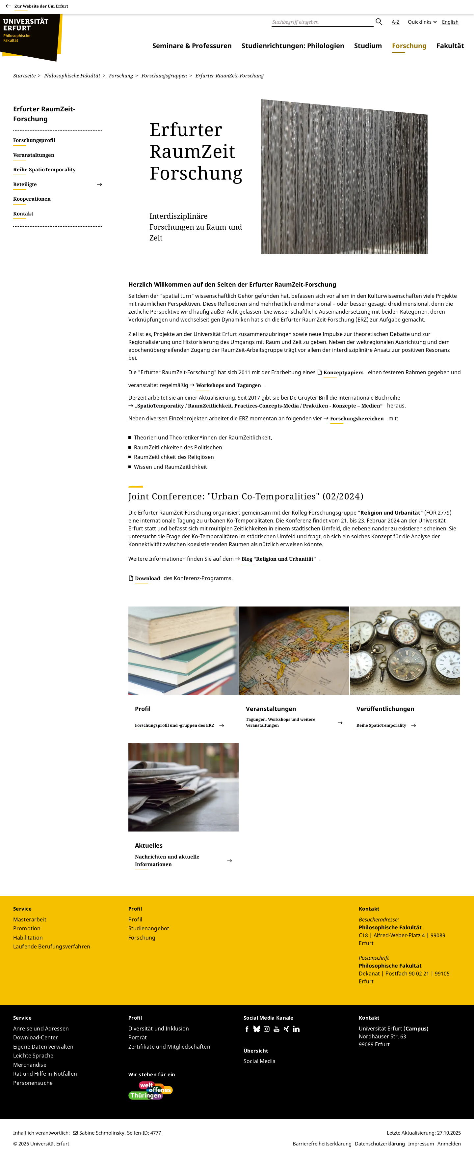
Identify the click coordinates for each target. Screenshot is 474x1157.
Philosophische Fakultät (71, 75)
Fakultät (450, 45)
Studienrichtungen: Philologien (293, 45)
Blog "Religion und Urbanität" (279, 558)
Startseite (24, 75)
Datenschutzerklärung (380, 1143)
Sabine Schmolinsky (101, 1132)
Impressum (421, 1143)
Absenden (378, 22)
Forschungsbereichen (357, 418)
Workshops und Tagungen (228, 384)
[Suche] (323, 22)
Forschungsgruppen (163, 75)
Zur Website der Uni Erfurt (41, 7)
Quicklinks (420, 21)
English (450, 21)
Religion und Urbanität (390, 512)
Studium (368, 45)
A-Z (396, 21)
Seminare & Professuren (192, 45)
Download (147, 578)
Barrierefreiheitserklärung (322, 1143)
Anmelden (449, 1143)
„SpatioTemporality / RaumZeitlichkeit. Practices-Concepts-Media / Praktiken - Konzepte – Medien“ (258, 405)
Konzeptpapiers (343, 372)
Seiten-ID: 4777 (144, 1132)
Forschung (409, 45)
